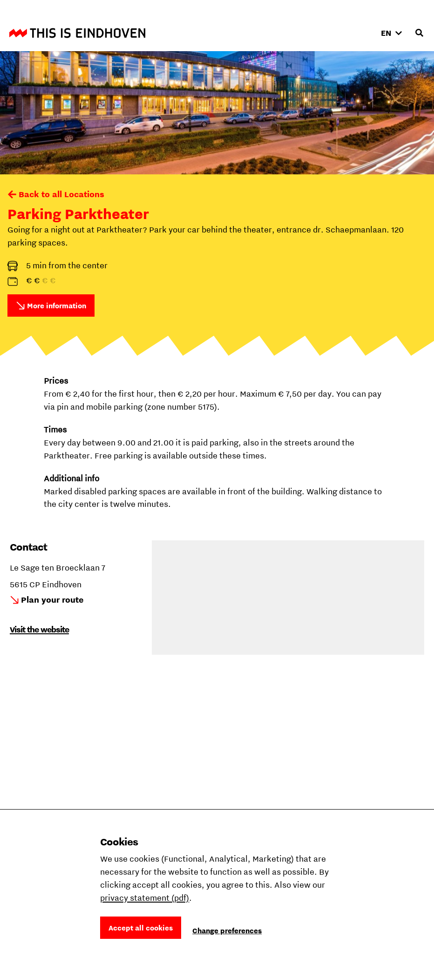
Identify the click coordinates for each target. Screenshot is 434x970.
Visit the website (39, 629)
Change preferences (227, 930)
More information (56, 305)
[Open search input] (419, 33)
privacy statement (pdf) (144, 897)
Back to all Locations (61, 194)
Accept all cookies (140, 927)
